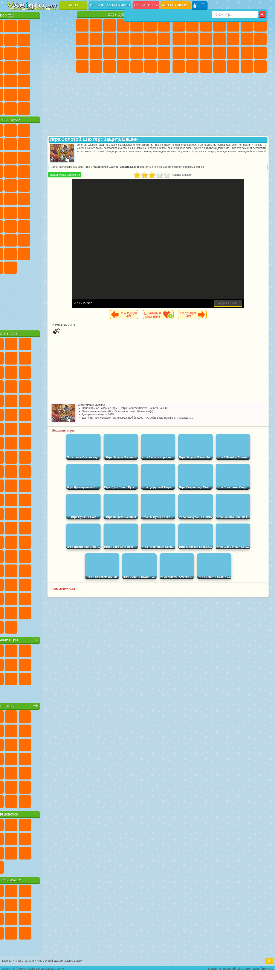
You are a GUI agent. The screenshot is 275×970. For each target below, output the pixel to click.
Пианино (150, 66)
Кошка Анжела (96, 39)
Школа (54, 94)
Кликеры (67, 53)
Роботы (192, 53)
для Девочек (26, 25)
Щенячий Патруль (40, 129)
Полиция (206, 53)
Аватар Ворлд (13, 253)
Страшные (40, 53)
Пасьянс (13, 66)
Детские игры (40, 705)
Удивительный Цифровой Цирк (54, 267)
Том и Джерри (54, 198)
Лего (26, 157)
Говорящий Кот (54, 129)
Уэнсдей (54, 253)
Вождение (13, 107)
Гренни (54, 225)
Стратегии (206, 25)
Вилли (13, 129)
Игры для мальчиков (110, 5)
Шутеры (233, 66)
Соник (67, 171)
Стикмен (219, 39)
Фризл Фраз (67, 184)
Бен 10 (192, 66)
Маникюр (136, 53)
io (26, 53)
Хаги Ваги (67, 225)
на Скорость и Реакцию (26, 80)
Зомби (233, 25)
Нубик (26, 239)
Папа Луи (82, 53)
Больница (123, 53)
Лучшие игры (41, 14)
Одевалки (136, 39)
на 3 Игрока (13, 94)
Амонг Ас (54, 212)
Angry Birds (54, 157)
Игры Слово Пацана (40, 253)
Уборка (136, 66)
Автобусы (219, 66)
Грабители (247, 53)
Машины (179, 39)
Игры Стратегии (99, 174)
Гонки (260, 39)
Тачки (40, 171)
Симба (26, 253)
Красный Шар (40, 143)
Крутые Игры (40, 94)
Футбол (192, 25)
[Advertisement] (41, 300)
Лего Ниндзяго (67, 129)
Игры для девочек (124, 14)
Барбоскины (13, 184)
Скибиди (13, 267)
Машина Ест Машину (260, 53)
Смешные (13, 53)
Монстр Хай (150, 25)
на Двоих (67, 25)
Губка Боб (26, 129)
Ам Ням (67, 157)
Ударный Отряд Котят (26, 184)
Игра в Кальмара (13, 225)
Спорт (67, 39)
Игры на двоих (175, 5)
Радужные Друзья (54, 239)
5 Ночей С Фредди (13, 143)
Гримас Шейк (26, 267)
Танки (219, 25)
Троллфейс (54, 143)
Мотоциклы (206, 39)
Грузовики (233, 39)
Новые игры (146, 5)
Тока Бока (67, 239)
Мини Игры (13, 80)
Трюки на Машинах (40, 80)
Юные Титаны (67, 198)
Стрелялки (260, 66)
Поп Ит (40, 39)
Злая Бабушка (13, 157)
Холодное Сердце (109, 39)
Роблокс (13, 239)
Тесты (136, 25)
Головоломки (67, 80)
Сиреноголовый (40, 212)
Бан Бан (67, 253)
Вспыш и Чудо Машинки (54, 171)
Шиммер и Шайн (26, 198)
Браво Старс (67, 212)
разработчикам (262, 967)
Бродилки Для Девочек (164, 25)
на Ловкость (13, 39)
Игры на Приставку (67, 107)
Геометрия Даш (54, 39)
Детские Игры (54, 25)
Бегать (247, 66)
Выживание (233, 53)
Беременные (96, 53)
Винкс (164, 66)
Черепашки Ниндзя (192, 39)
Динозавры (54, 66)
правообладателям (236, 967)
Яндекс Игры (26, 39)
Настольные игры (41, 639)
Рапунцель (109, 53)
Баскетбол (67, 94)
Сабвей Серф (40, 157)
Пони (82, 25)
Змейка (54, 80)
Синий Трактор (13, 212)
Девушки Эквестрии (96, 25)
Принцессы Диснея (82, 66)
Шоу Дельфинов (13, 171)
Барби (123, 25)
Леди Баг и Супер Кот (67, 143)
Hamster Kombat (40, 267)
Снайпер (179, 53)
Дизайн (123, 66)
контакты (214, 967)
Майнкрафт (260, 25)
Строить (54, 107)
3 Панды (26, 171)
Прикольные (67, 66)
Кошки (123, 39)
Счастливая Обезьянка (40, 198)
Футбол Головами (26, 107)
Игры (73, 5)
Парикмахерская (150, 39)
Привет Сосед (40, 239)
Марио (40, 184)
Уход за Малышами (109, 66)
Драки (247, 39)
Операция (150, 53)
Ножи (40, 66)
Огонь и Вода (109, 25)
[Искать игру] (235, 5)
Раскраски (82, 39)
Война (40, 107)
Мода (96, 66)
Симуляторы (40, 25)
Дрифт (206, 66)
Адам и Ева (13, 198)
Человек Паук (54, 184)
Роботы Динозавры (219, 53)
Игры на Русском (26, 66)
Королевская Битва (247, 25)
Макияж (164, 53)
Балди (40, 225)
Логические (54, 53)
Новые (13, 25)
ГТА (179, 66)
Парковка (179, 25)
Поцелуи (164, 39)
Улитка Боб (26, 143)
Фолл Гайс (26, 212)
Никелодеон (26, 94)
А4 (26, 225)
